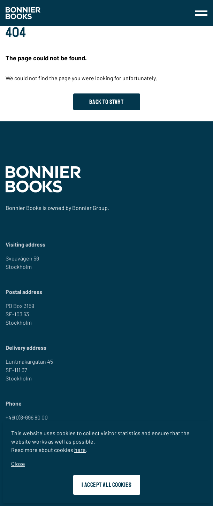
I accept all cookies (107, 485)
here (80, 449)
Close (18, 463)
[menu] (201, 13)
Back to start (106, 102)
